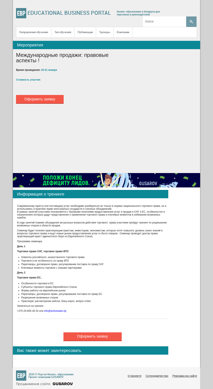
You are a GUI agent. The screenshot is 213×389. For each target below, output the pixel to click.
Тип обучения (62, 32)
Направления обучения (33, 32)
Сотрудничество (157, 376)
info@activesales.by (55, 310)
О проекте (134, 376)
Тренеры (104, 32)
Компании (123, 32)
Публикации (85, 32)
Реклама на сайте (184, 376)
